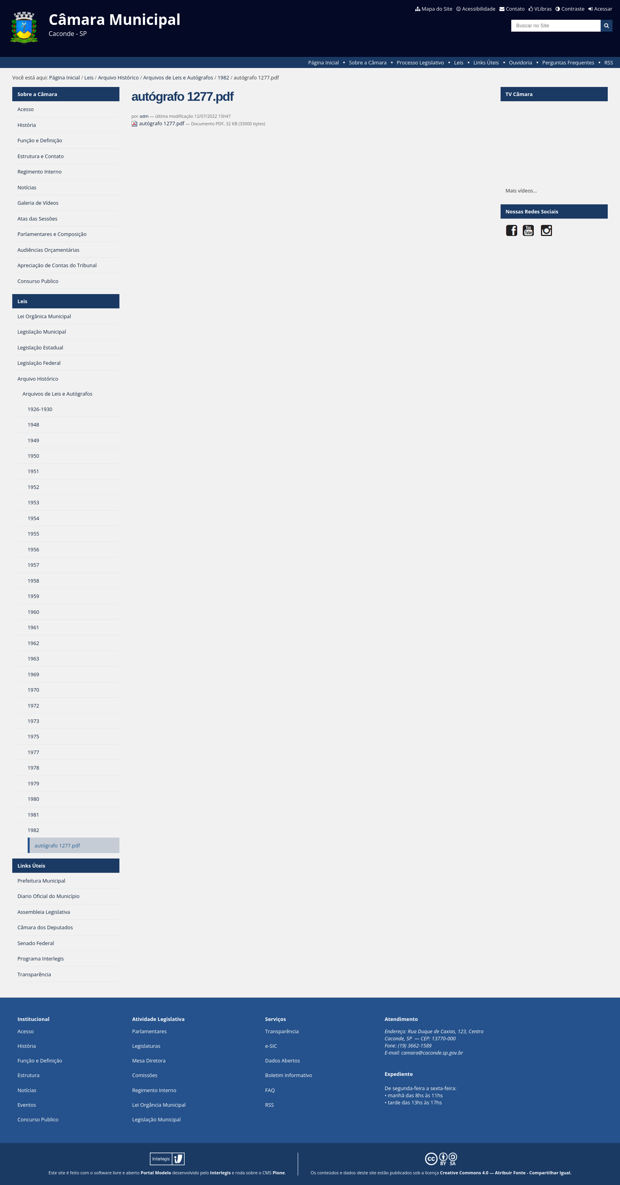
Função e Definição (39, 1060)
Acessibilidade (478, 8)
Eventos (26, 1104)
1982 (223, 77)
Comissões (144, 1075)
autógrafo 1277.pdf (158, 123)
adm (144, 116)
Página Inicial (323, 62)
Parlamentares (149, 1031)
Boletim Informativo (288, 1075)
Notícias (26, 1090)
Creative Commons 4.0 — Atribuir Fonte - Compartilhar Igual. (506, 1173)
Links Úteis (486, 62)
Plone (278, 1173)
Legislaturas (146, 1045)
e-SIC (271, 1045)
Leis (458, 62)
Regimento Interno (154, 1090)
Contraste (572, 8)
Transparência (282, 1031)
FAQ (270, 1090)
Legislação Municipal (156, 1119)
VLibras (543, 8)
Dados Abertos (282, 1060)
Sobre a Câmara (368, 62)
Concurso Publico (38, 1119)
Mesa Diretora (149, 1060)
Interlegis (220, 1173)
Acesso (25, 1031)
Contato (515, 8)
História (26, 1045)
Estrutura (28, 1075)
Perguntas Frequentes (568, 62)
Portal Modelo (156, 1173)
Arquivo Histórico (118, 77)
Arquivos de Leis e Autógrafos (178, 77)
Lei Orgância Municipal (158, 1104)
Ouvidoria (520, 62)
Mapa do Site (437, 8)
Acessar (603, 8)
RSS (608, 62)
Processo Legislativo (420, 62)
